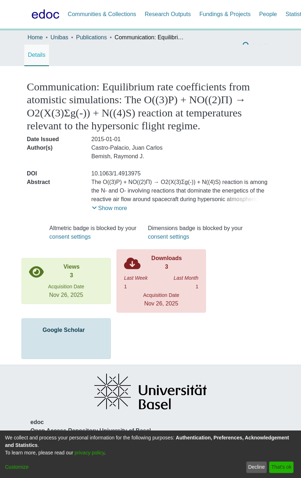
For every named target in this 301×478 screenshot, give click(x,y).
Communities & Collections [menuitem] (102, 14)
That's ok (281, 467)
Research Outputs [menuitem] (168, 14)
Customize (17, 467)
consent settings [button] (70, 237)
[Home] (44, 14)
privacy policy (89, 452)
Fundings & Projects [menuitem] (225, 14)
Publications (91, 37)
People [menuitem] (268, 14)
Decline (256, 467)
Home (35, 37)
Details (36, 55)
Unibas (59, 37)
